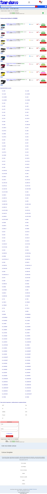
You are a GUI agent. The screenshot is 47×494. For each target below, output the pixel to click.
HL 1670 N (4, 130)
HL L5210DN (4, 354)
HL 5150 (3, 240)
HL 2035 (3, 142)
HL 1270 (3, 109)
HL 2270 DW (4, 173)
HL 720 (26, 305)
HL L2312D (27, 323)
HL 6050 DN (27, 292)
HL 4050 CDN (4, 204)
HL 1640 (26, 121)
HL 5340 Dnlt (4, 268)
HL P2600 (27, 397)
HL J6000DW (27, 317)
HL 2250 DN (4, 170)
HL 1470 (3, 118)
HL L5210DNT (28, 354)
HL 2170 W (27, 161)
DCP (3, 405)
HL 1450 (26, 115)
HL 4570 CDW (28, 216)
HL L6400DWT (28, 369)
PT (2, 418)
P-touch (3, 415)
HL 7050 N (4, 302)
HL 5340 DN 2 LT (28, 265)
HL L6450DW (27, 375)
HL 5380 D (27, 280)
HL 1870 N (4, 136)
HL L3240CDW (28, 341)
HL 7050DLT (27, 302)
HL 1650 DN (27, 124)
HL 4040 (26, 198)
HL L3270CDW (5, 344)
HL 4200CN (4, 216)
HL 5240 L (27, 250)
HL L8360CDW (28, 384)
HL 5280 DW (27, 259)
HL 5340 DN (4, 265)
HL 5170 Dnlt (4, 247)
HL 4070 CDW (5, 210)
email (2, 424)
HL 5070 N (27, 231)
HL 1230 (3, 103)
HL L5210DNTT (5, 357)
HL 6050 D (4, 292)
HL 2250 (3, 167)
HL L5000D (27, 344)
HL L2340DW (4, 326)
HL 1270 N (27, 109)
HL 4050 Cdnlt (28, 204)
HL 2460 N (4, 176)
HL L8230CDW (5, 378)
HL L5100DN (4, 348)
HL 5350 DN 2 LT (5, 274)
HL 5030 (26, 219)
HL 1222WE (4, 100)
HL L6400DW (4, 369)
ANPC (23, 480)
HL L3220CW (27, 338)
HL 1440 (3, 115)
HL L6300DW (4, 366)
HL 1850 (26, 130)
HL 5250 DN (4, 253)
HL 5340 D (27, 262)
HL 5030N (4, 222)
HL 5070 (3, 231)
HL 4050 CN (4, 207)
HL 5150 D (27, 240)
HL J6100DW (15, 10)
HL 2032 (26, 139)
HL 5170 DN (27, 243)
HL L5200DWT (28, 351)
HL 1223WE (27, 100)
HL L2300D (4, 323)
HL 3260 (26, 191)
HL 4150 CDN (28, 213)
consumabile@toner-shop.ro (23, 492)
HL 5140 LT (27, 237)
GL (2, 408)
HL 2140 (26, 155)
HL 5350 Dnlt (27, 274)
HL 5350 (3, 271)
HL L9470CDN (5, 393)
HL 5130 (26, 234)
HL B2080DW (27, 314)
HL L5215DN (27, 360)
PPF (26, 415)
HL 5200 (26, 247)
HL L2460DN (27, 335)
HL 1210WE (27, 93)
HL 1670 (26, 127)
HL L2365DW (27, 329)
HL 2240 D (27, 164)
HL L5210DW (27, 357)
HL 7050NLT (4, 305)
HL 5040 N (4, 225)
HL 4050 (26, 201)
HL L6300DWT (28, 366)
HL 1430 (26, 112)
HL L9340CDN (5, 390)
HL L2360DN (4, 329)
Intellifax (3, 411)
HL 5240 (3, 250)
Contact (23, 483)
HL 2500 (26, 176)
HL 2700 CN (27, 179)
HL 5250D (4, 256)
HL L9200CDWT (5, 387)
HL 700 (3, 299)
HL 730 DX (27, 308)
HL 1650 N (4, 127)
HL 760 (3, 311)
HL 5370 (3, 277)
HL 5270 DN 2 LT (5, 259)
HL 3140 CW (4, 188)
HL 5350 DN (27, 271)
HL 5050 (26, 225)
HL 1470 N (27, 118)
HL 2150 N (27, 158)
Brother (9, 10)
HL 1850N (4, 133)
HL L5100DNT (28, 348)
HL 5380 (3, 280)
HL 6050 (26, 289)
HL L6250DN (27, 363)
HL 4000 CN (4, 198)
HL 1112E (4, 93)
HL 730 (3, 308)
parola (2, 428)
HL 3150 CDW (28, 188)
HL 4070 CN (27, 210)
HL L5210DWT (5, 360)
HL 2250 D (27, 167)
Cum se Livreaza (23, 470)
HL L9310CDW (28, 387)
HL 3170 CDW (5, 191)
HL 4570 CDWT (5, 219)
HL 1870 (26, 133)
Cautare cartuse (4, 10)
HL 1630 (3, 121)
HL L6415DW (4, 375)
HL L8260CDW (28, 381)
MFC (26, 411)
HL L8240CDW (28, 378)
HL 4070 (26, 207)
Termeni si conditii (23, 476)
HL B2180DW (4, 317)
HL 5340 (3, 262)
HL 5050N (27, 228)
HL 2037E (4, 146)
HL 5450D (4, 286)
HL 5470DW (4, 289)
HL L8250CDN (5, 381)
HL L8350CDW (5, 384)
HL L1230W (27, 320)
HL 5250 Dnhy (28, 253)
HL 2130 (26, 152)
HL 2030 (3, 139)
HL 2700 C (4, 179)
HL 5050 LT (4, 228)
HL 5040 (26, 222)
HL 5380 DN (4, 283)
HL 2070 (26, 149)
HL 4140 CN (4, 213)
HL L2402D (27, 332)
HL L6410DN (4, 372)
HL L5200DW (4, 351)
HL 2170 (3, 161)
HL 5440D (27, 283)
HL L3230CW (4, 341)
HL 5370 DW (27, 277)
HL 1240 (26, 103)
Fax (26, 405)
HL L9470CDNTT (28, 393)
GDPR (23, 473)
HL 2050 (3, 149)
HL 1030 (3, 90)
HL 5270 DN (27, 256)
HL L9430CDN (28, 390)
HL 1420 (3, 112)
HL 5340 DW (27, 268)
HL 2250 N (27, 170)
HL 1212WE (4, 97)
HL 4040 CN (4, 201)
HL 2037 (26, 142)
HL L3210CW (4, 338)
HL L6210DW (4, 363)
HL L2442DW (4, 335)
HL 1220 (26, 97)
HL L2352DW (27, 326)
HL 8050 (26, 311)
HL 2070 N (4, 152)
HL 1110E (27, 90)
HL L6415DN (27, 372)
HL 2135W (4, 155)
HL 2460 (26, 173)
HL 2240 (3, 164)
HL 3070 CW (27, 185)
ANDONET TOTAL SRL (33, 489)
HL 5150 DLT (4, 243)
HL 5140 (3, 237)
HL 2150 (3, 158)
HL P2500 (4, 397)
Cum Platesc (23, 466)
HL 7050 (26, 299)
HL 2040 (26, 146)
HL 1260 (26, 106)
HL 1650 (3, 124)
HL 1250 (3, 106)
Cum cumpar (23, 463)
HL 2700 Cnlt (4, 182)
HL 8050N (4, 314)
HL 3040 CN (27, 182)
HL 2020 (26, 136)
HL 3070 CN (4, 185)
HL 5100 (3, 234)
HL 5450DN (27, 286)
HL (12, 10)
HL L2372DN (4, 332)
